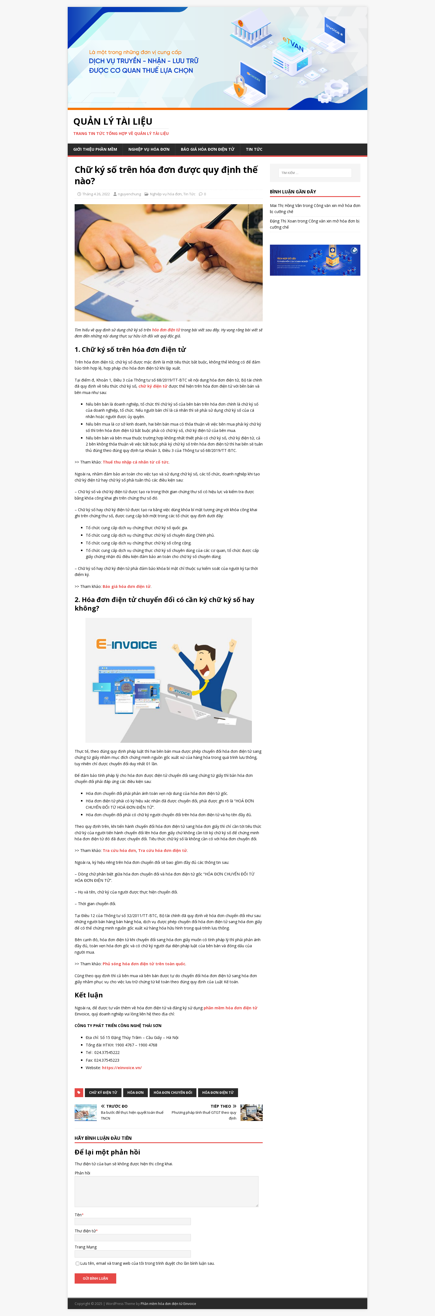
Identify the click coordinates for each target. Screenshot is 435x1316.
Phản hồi (82, 1173)
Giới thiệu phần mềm (95, 149)
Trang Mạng (86, 1247)
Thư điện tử (85, 1230)
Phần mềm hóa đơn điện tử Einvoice (168, 1303)
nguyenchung (129, 193)
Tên (78, 1214)
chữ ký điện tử (103, 1092)
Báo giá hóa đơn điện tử (207, 149)
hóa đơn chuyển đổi (173, 1092)
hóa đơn (135, 1092)
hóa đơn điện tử (218, 1092)
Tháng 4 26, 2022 (96, 193)
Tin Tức (254, 149)
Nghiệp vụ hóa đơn (149, 149)
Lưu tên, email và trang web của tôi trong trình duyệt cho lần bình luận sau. (147, 1263)
